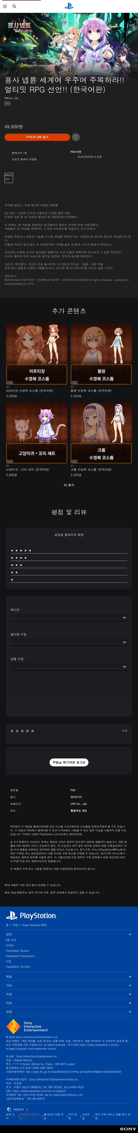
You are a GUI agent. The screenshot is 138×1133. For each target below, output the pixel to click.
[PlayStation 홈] (69, 6)
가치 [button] (69, 985)
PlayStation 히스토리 (18, 966)
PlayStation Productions (20, 956)
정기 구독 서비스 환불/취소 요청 (112, 1116)
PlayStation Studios (17, 950)
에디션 (15, 610)
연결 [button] (69, 1011)
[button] (69, 762)
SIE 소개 (11, 940)
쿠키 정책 (72, 1116)
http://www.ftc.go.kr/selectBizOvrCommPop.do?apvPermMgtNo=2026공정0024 (73, 1071)
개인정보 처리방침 (29, 1116)
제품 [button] (69, 976)
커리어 (10, 945)
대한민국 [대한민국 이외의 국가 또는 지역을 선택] (17, 1109)
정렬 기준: (17, 659)
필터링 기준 (18, 634)
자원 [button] (69, 1003)
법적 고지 (10, 1116)
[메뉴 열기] (5, 6)
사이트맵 (86, 1116)
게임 (15, 925)
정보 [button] (69, 934)
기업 (8, 961)
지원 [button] (69, 994)
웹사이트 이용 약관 (53, 1116)
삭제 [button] (125, 731)
